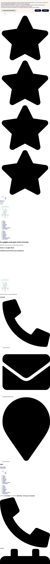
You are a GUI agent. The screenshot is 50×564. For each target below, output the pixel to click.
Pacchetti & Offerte (6, 482)
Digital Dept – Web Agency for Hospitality (26, 495)
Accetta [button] (45, 561)
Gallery (4, 481)
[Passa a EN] (5, 197)
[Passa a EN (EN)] (5, 472)
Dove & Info (5, 483)
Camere (4, 476)
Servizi (3, 477)
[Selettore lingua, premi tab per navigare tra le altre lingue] (2, 196)
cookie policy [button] (26, 554)
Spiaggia (4, 480)
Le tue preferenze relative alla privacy (7, 469)
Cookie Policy (3, 468)
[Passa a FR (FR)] (5, 473)
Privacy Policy (3, 466)
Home (3, 475)
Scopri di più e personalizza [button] (8, 561)
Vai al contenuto (3, 0)
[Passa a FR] (5, 198)
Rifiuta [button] (38, 561)
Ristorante (4, 479)
